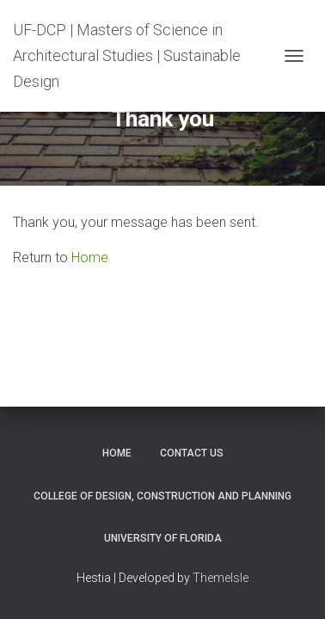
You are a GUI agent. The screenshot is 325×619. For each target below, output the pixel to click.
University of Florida (163, 538)
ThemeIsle (220, 578)
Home (89, 257)
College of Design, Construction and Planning (162, 496)
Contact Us (192, 453)
